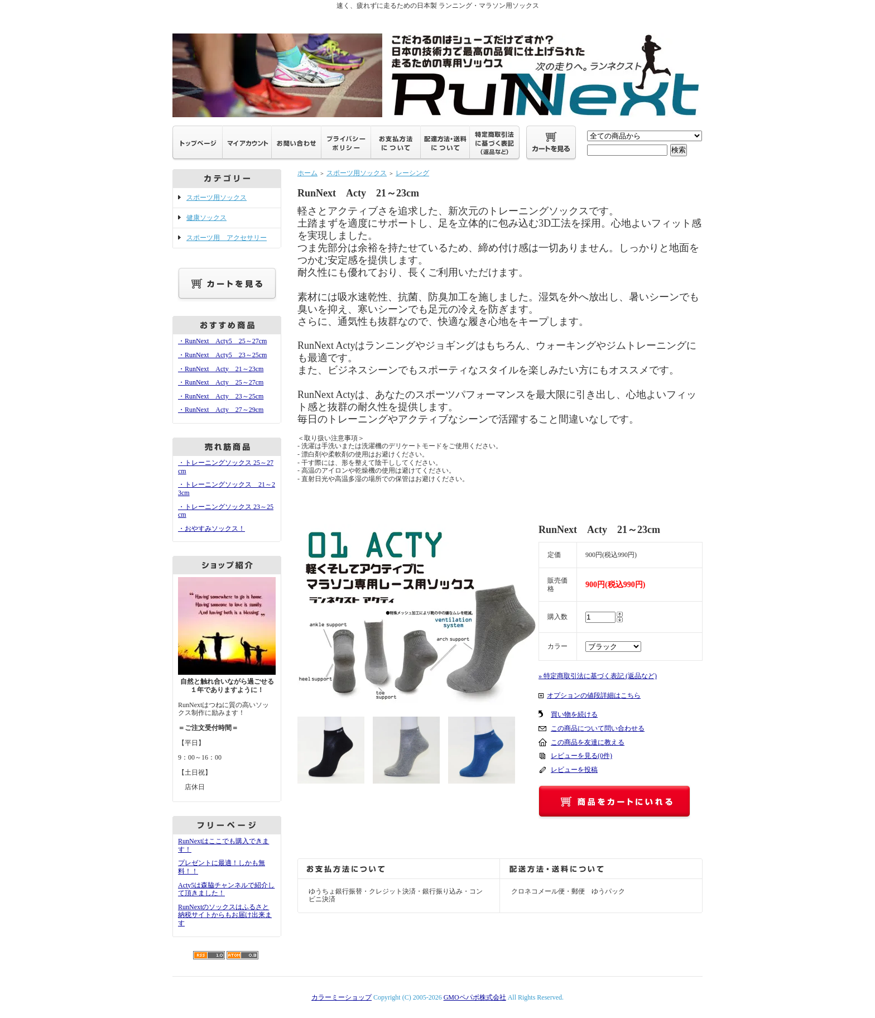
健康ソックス (206, 218)
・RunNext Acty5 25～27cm (222, 341)
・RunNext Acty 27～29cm (220, 410)
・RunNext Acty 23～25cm (220, 396)
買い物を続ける (574, 714)
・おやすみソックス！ (211, 528)
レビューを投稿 (574, 770)
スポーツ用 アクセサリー (226, 238)
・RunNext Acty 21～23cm (220, 369)
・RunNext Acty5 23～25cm (222, 355)
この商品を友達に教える (587, 742)
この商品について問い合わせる (598, 728)
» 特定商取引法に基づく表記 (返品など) (598, 676)
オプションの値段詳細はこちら (594, 695)
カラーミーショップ (341, 997)
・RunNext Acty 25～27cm (220, 382)
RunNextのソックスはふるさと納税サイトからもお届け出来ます (225, 915)
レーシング (412, 173)
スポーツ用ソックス (216, 197)
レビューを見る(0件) (581, 756)
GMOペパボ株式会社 (475, 997)
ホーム (307, 173)
